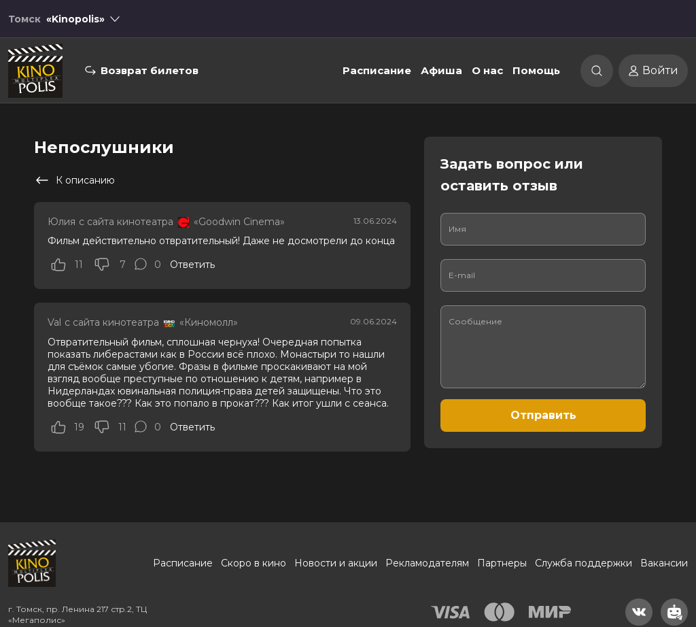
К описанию (74, 180)
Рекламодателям (427, 563)
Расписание (377, 70)
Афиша (441, 70)
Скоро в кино (253, 563)
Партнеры (502, 563)
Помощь (536, 70)
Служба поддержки (583, 563)
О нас (487, 70)
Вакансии (664, 563)
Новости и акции (335, 563)
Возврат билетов (149, 70)
